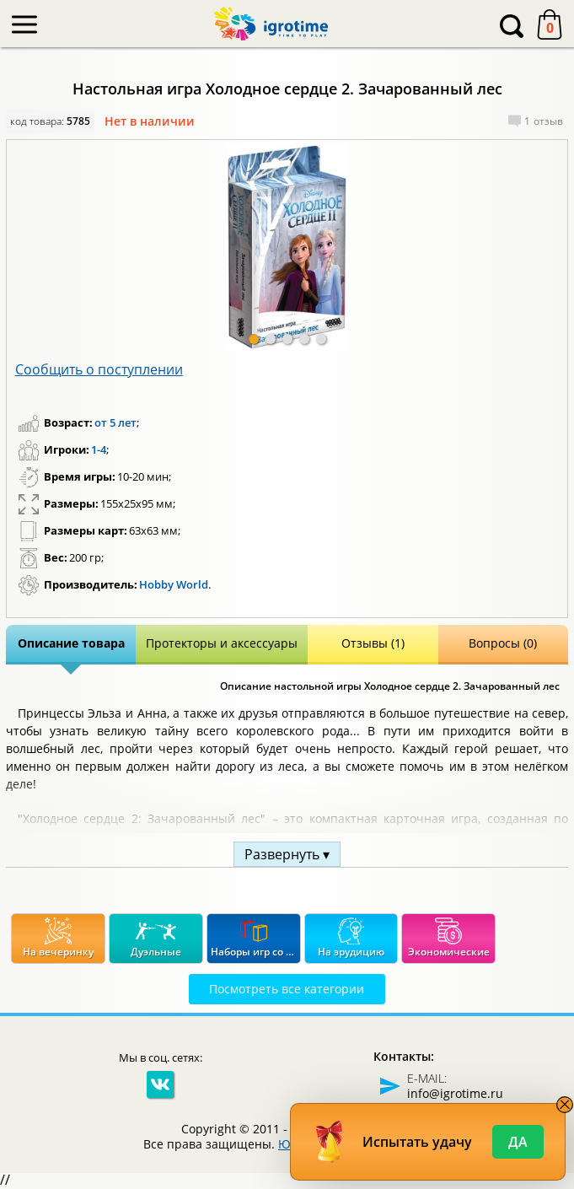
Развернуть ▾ (287, 854)
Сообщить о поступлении (99, 369)
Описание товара (71, 643)
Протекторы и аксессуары (222, 643)
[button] (254, 339)
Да (518, 1142)
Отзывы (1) (373, 643)
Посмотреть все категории (286, 989)
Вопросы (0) (503, 643)
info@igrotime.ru (455, 1093)
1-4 (98, 449)
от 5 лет (115, 422)
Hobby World (173, 584)
